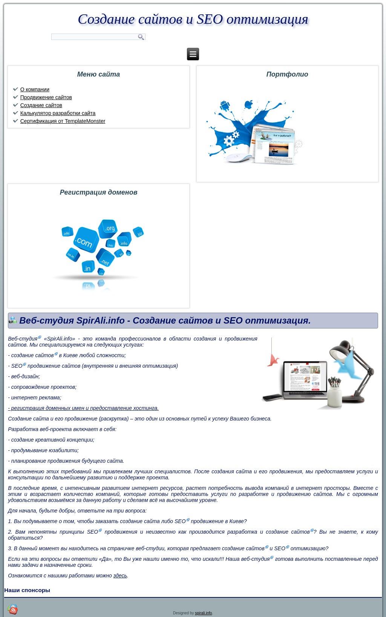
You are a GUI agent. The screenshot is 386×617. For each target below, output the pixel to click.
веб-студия (255, 559)
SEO (17, 366)
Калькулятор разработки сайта (58, 113)
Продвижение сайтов (46, 97)
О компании (34, 89)
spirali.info (203, 613)
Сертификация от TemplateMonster (63, 121)
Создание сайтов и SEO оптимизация (193, 19)
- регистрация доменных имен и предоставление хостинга (82, 408)
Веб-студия (22, 339)
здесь (120, 575)
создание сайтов (32, 355)
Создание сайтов (41, 105)
